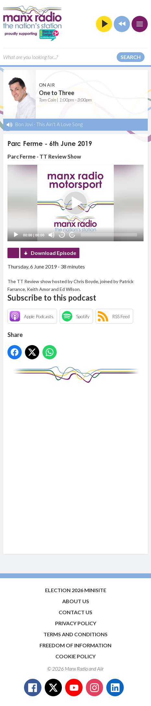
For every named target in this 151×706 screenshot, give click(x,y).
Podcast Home (13, 253)
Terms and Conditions (75, 634)
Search (131, 57)
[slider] (109, 234)
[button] (75, 203)
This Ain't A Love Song (59, 124)
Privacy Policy (75, 623)
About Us (75, 601)
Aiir (100, 669)
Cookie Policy (75, 656)
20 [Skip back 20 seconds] (61, 234)
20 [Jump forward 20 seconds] (72, 234)
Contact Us (75, 612)
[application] (75, 203)
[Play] (16, 235)
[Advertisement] (75, 465)
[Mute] (51, 235)
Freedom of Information (75, 645)
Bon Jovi (24, 124)
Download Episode (53, 253)
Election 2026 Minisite (75, 590)
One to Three (56, 92)
